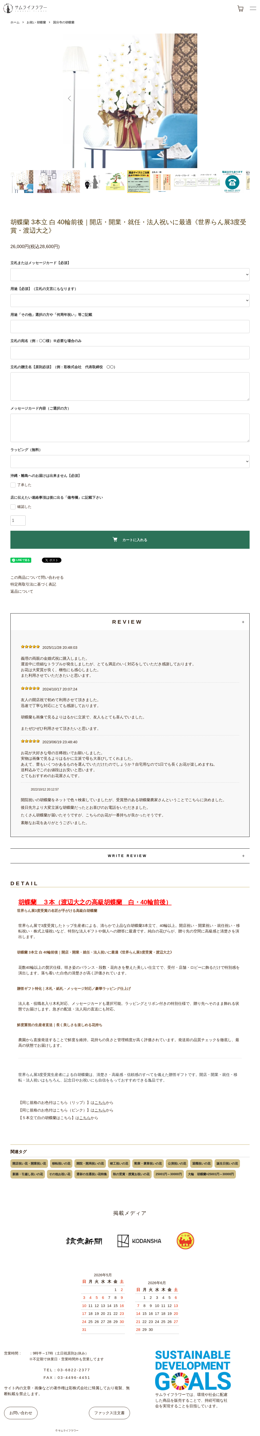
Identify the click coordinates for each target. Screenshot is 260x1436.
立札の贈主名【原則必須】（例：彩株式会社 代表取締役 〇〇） (63, 367)
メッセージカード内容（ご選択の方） (40, 408)
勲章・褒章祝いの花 (148, 1163)
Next (187, 101)
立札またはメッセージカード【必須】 (40, 263)
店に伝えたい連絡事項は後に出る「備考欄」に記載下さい (56, 497)
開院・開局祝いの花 (90, 1163)
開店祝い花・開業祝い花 (29, 1163)
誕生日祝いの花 (227, 1163)
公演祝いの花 (177, 1163)
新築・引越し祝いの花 (27, 1174)
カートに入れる (129, 539)
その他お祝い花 (59, 1174)
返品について (21, 591)
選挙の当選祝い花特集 (91, 1174)
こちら (100, 1102)
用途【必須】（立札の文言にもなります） (44, 289)
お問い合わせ (20, 1413)
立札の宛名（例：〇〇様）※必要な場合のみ (46, 341)
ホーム (15, 22)
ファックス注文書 (109, 1413)
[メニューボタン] (253, 8)
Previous (73, 101)
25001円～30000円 (169, 1174)
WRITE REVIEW (127, 856)
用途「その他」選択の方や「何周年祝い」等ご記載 (51, 315)
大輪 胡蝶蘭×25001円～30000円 (211, 1174)
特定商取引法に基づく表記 (33, 584)
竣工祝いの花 (119, 1163)
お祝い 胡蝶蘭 (36, 22)
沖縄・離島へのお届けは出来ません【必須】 (46, 476)
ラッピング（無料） (26, 450)
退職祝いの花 (201, 1163)
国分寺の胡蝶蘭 (63, 22)
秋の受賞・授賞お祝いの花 (131, 1174)
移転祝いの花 (61, 1163)
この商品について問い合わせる (37, 577)
